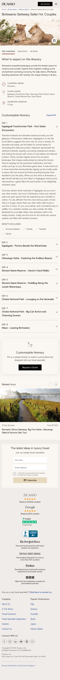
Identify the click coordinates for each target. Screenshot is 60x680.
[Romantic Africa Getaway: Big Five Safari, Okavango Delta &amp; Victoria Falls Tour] (30, 431)
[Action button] (56, 4)
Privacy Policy (7, 666)
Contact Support (28, 666)
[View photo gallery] (54, 41)
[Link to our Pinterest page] (26, 641)
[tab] (8, 51)
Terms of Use (17, 666)
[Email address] (30, 467)
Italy (32, 604)
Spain (33, 619)
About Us (6, 604)
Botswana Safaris (24, 9)
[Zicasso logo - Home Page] (8, 4)
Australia (34, 614)
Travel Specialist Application (14, 619)
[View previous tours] (51, 384)
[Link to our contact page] (32, 641)
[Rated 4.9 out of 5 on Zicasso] (30, 498)
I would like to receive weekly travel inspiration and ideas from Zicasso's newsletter (31, 474)
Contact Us (7, 629)
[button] (30, 180)
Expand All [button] (51, 115)
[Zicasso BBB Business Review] (30, 533)
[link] (30, 412)
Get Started (45, 4)
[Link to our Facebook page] (4, 641)
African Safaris (12, 9)
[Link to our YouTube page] (21, 641)
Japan (33, 624)
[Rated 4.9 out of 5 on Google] (30, 510)
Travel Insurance (9, 614)
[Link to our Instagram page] (10, 641)
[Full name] (30, 460)
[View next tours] (56, 384)
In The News (7, 609)
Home (4, 9)
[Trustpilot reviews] (30, 522)
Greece (34, 609)
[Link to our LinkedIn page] (15, 641)
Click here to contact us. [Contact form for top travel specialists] (40, 592)
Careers (5, 624)
